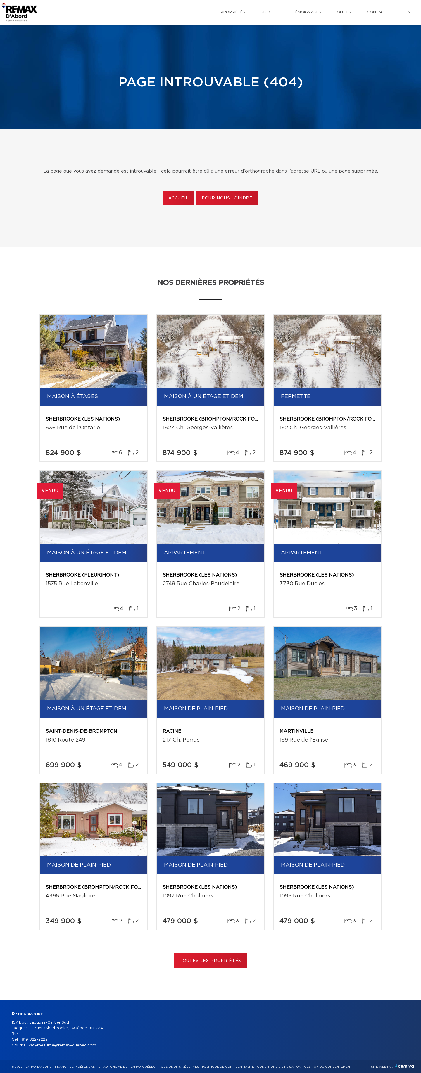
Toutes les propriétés (210, 961)
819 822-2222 (35, 1039)
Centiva (404, 1066)
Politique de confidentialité (228, 1066)
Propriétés (233, 12)
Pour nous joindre (227, 198)
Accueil (178, 198)
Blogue (269, 12)
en (408, 12)
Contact (377, 12)
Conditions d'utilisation (279, 1066)
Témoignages (307, 12)
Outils (344, 12)
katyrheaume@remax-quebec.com (62, 1045)
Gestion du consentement (328, 1066)
